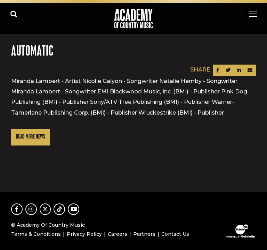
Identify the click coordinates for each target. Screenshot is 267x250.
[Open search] (14, 14)
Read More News (30, 137)
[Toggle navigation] (253, 14)
